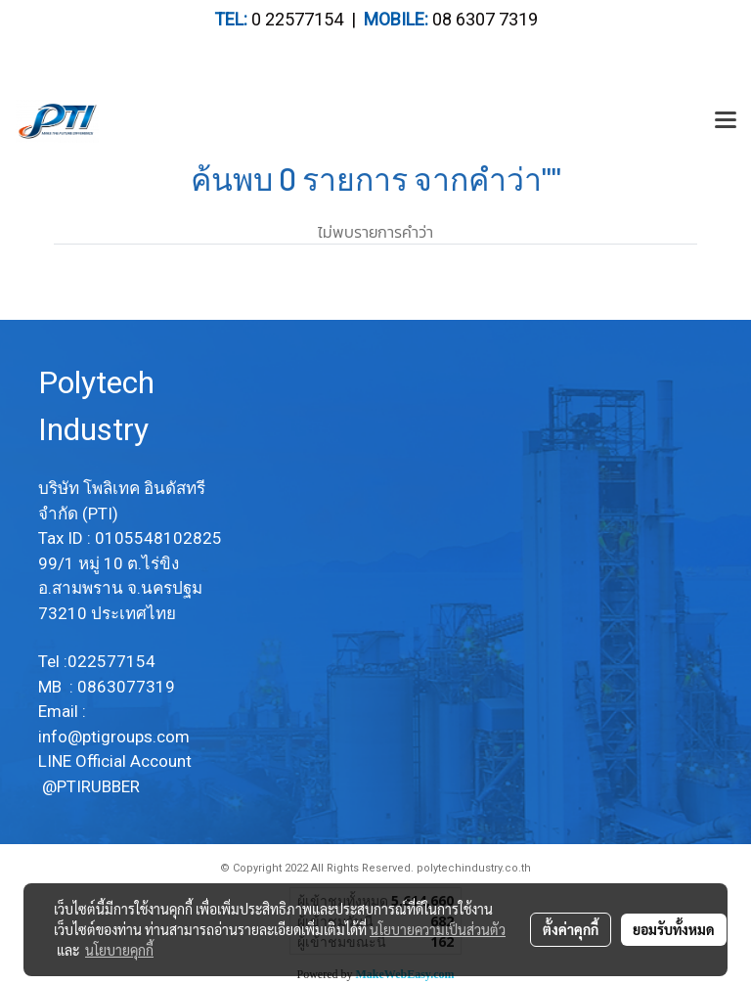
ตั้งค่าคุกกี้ (570, 929)
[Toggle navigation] (725, 121)
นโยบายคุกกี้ (119, 950)
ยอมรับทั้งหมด (674, 929)
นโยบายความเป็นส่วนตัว (438, 929)
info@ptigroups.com (116, 736)
